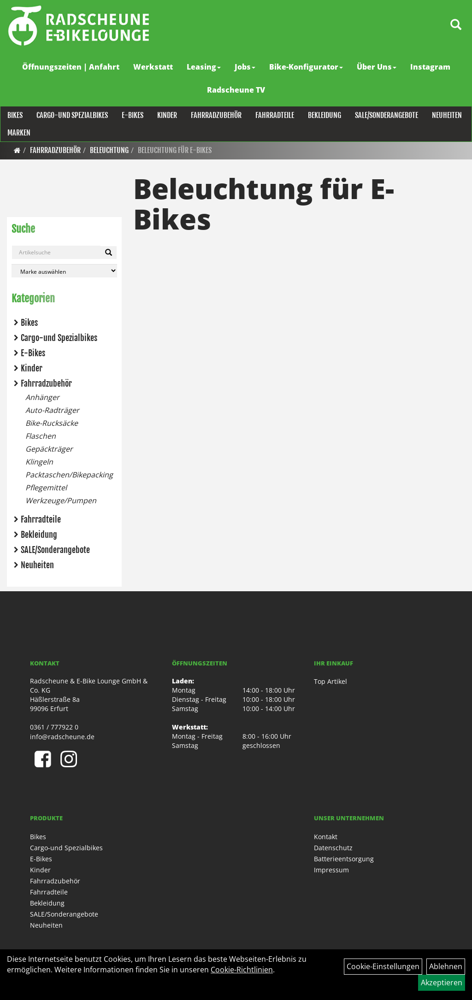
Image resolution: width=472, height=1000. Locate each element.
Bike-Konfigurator (306, 67)
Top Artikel (330, 681)
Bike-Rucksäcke (51, 423)
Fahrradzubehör (215, 115)
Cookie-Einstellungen (383, 966)
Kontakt (325, 836)
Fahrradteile (274, 115)
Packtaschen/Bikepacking (69, 475)
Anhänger (42, 397)
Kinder (167, 115)
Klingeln (39, 462)
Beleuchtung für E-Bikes (175, 150)
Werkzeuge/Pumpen (60, 500)
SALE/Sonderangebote (386, 115)
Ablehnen (445, 966)
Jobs (245, 67)
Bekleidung (324, 115)
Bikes (14, 115)
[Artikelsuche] (454, 26)
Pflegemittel (46, 487)
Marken (18, 132)
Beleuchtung (109, 150)
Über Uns (376, 67)
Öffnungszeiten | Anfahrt (70, 67)
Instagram (430, 67)
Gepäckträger (49, 449)
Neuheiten (446, 115)
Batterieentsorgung (344, 858)
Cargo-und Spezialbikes (71, 115)
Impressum (331, 869)
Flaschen (40, 436)
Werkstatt (153, 67)
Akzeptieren (441, 982)
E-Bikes (132, 115)
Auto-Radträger (52, 410)
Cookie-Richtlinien (242, 970)
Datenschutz (333, 847)
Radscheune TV (236, 90)
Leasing (204, 67)
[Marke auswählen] (64, 270)
